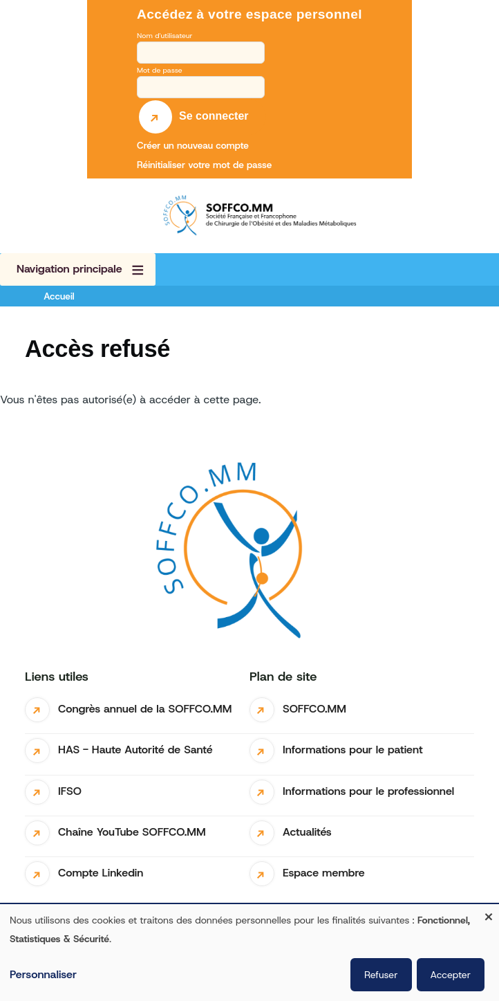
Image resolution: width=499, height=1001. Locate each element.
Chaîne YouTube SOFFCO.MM (132, 832)
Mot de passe (159, 70)
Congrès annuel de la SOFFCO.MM (145, 708)
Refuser (380, 974)
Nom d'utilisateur (164, 35)
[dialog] (249, 952)
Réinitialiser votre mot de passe (204, 164)
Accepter (451, 974)
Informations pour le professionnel (368, 791)
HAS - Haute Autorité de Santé (135, 749)
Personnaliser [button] (43, 974)
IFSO (70, 791)
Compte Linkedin (100, 872)
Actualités (307, 832)
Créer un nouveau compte (193, 145)
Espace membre (324, 872)
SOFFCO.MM (314, 708)
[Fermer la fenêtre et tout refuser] (488, 912)
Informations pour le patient (353, 749)
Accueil (59, 296)
